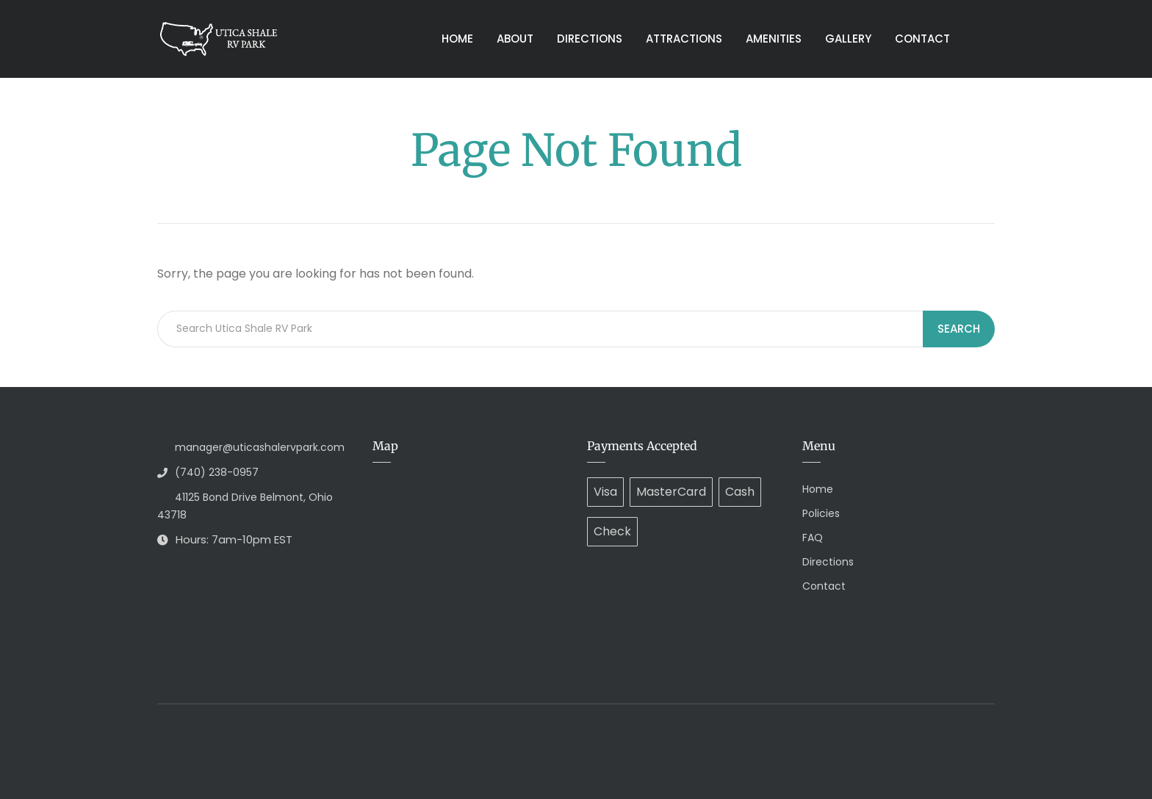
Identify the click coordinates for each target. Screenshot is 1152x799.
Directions (589, 38)
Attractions (684, 38)
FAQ (812, 537)
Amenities (774, 38)
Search (958, 328)
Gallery (848, 38)
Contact (922, 38)
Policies (821, 513)
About (515, 38)
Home (457, 38)
